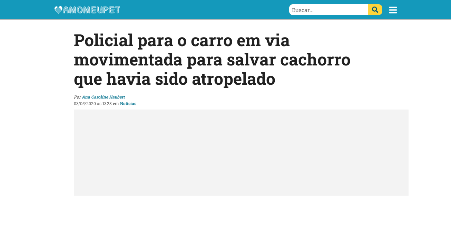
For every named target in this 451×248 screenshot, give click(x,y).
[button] (393, 10)
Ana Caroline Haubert (103, 97)
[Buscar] (375, 9)
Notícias (128, 103)
